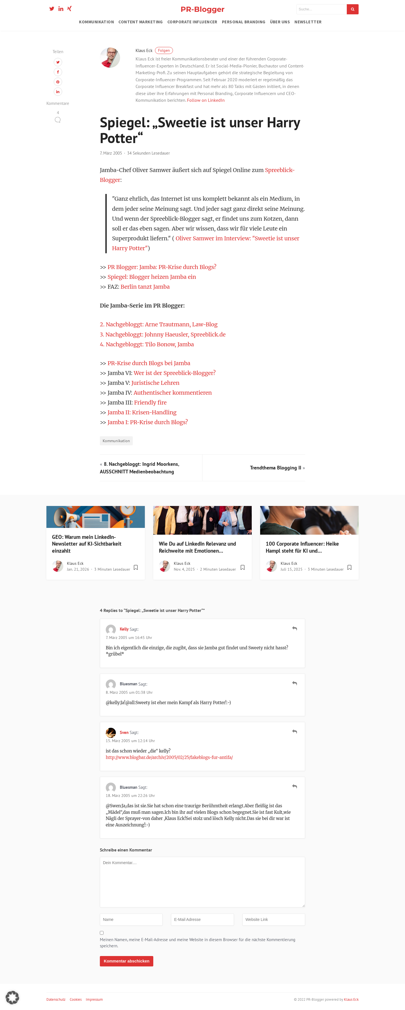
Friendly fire (150, 402)
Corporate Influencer (192, 21)
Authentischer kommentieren (173, 392)
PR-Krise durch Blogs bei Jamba (149, 363)
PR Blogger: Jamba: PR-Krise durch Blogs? (162, 267)
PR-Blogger (202, 9)
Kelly (124, 629)
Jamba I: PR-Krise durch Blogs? (148, 422)
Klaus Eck (154, 50)
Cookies (76, 999)
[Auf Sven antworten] (294, 732)
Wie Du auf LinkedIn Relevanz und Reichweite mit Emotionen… (197, 547)
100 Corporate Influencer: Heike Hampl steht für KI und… (302, 547)
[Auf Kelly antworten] (294, 628)
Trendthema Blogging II (275, 467)
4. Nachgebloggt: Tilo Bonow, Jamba (147, 344)
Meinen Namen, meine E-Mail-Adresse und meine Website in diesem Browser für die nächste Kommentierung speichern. (197, 943)
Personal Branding (244, 21)
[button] (12, 997)
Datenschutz (56, 999)
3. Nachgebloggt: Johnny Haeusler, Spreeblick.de (163, 334)
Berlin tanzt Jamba (145, 286)
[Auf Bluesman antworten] (294, 683)
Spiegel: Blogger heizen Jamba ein (152, 277)
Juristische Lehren (155, 382)
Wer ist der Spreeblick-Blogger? (175, 373)
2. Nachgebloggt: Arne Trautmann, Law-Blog (158, 324)
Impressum (94, 999)
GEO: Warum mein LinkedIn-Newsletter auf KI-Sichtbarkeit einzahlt (87, 544)
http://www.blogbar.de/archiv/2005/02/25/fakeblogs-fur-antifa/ (169, 757)
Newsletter (308, 21)
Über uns (280, 21)
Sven (124, 732)
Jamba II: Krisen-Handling (142, 412)
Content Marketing (140, 21)
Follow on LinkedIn (206, 100)
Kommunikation (96, 21)
